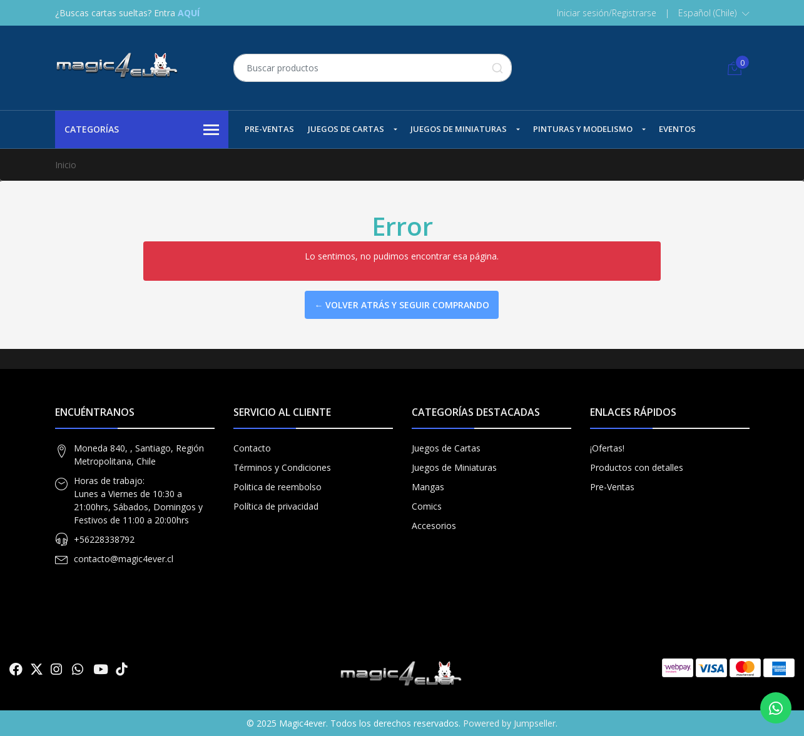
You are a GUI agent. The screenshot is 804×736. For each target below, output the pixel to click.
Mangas (428, 487)
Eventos (677, 128)
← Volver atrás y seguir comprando (401, 305)
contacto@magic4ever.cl (123, 559)
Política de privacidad (275, 506)
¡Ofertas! (607, 448)
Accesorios (434, 526)
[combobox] (372, 68)
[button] (714, 13)
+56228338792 (104, 539)
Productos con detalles (636, 467)
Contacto (252, 448)
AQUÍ (189, 13)
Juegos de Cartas (346, 128)
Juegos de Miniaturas (458, 128)
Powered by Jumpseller (509, 723)
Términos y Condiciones (282, 467)
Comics (427, 506)
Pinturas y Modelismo (583, 128)
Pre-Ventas (269, 128)
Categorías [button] (142, 130)
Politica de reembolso (277, 487)
